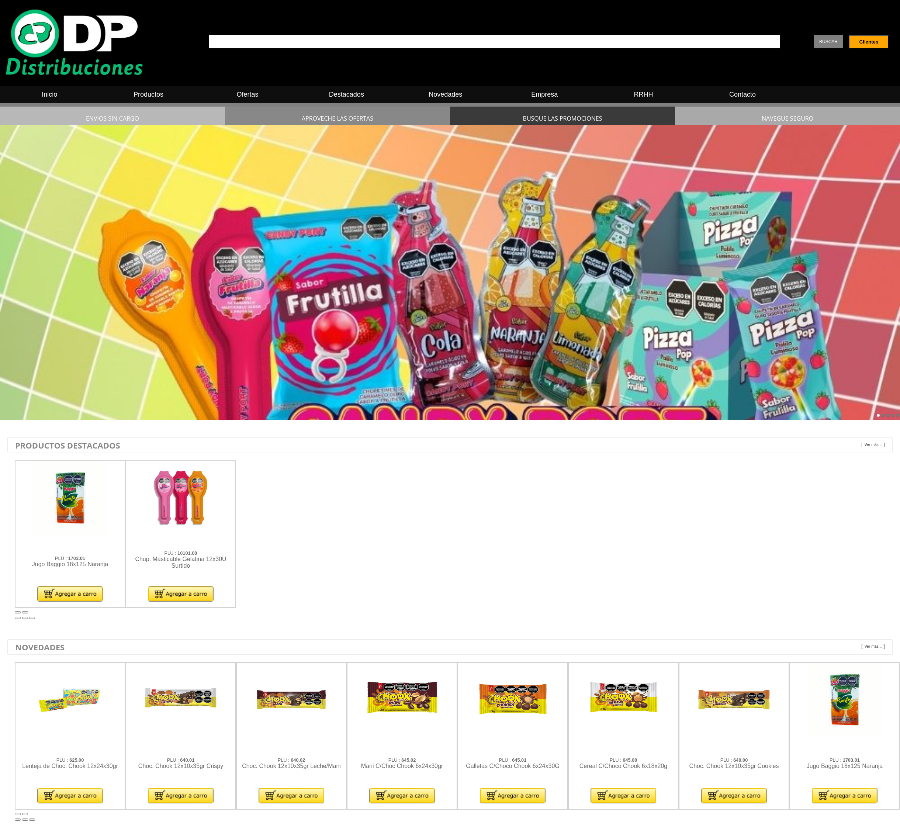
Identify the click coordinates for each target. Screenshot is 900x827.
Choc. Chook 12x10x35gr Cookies (734, 766)
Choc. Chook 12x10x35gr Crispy (180, 766)
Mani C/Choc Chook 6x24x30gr (402, 766)
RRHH (643, 94)
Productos (148, 94)
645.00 (630, 760)
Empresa (544, 94)
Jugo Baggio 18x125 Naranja (70, 564)
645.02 (408, 760)
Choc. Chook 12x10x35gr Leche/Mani (291, 766)
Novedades (445, 94)
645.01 (519, 760)
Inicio (49, 94)
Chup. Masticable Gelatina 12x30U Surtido (180, 562)
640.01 (187, 760)
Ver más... (873, 445)
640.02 (298, 760)
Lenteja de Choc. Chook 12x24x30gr (70, 766)
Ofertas (247, 94)
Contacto (742, 94)
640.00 (740, 760)
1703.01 (76, 558)
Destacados (346, 94)
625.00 (76, 760)
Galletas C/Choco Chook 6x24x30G (512, 766)
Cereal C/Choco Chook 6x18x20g (623, 766)
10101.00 (187, 553)
